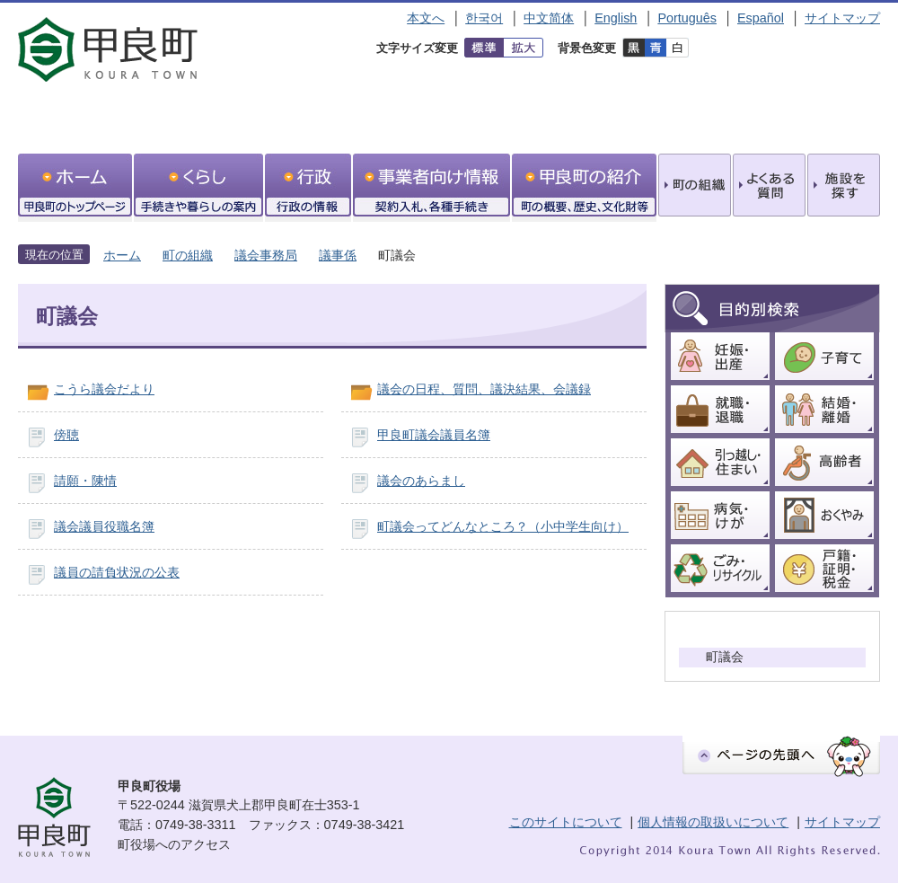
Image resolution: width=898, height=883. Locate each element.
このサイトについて (565, 822)
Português (687, 18)
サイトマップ (842, 18)
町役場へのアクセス (174, 844)
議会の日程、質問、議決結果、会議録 (484, 389)
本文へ (426, 18)
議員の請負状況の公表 (117, 572)
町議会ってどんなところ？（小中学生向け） (503, 526)
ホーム (122, 255)
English (615, 18)
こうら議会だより (104, 389)
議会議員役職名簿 (104, 526)
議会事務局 (265, 255)
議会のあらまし (421, 480)
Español (760, 18)
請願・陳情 (85, 480)
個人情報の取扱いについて (713, 822)
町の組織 (188, 255)
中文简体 (549, 18)
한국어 (484, 18)
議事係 (338, 255)
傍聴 (66, 435)
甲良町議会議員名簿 (433, 435)
